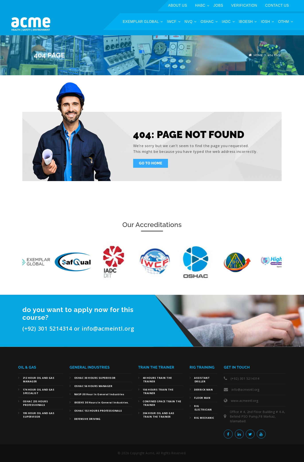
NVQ (189, 22)
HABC (200, 5)
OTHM (283, 22)
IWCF (171, 22)
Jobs (218, 5)
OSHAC (207, 22)
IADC (226, 22)
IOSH (265, 22)
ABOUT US (177, 5)
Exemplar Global (141, 22)
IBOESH (246, 22)
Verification (244, 5)
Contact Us (277, 5)
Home (258, 55)
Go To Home (150, 163)
